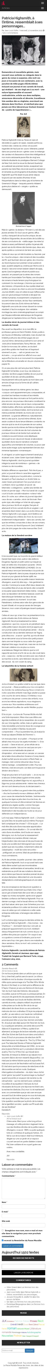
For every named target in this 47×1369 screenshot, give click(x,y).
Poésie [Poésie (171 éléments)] (18, 1335)
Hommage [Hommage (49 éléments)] (16, 1332)
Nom (4, 1202)
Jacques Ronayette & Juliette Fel (19, 1297)
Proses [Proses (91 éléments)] (33, 1321)
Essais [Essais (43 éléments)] (26, 1324)
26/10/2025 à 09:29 (10, 971)
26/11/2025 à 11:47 (14, 1119)
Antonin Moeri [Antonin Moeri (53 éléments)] (23, 1329)
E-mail (5, 1212)
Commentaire (8, 1176)
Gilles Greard (12, 1287)
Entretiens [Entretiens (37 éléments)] (10, 1321)
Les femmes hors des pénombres (27, 1302)
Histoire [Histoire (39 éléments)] (24, 1332)
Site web (6, 1221)
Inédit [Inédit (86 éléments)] (20, 1324)
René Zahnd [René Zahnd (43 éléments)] (33, 1324)
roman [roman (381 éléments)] (12, 1328)
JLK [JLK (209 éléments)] (4, 1320)
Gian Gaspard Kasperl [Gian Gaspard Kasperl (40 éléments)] (30, 1336)
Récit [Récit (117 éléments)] (40, 1321)
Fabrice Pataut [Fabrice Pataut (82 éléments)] (22, 1321)
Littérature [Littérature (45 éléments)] (6, 1324)
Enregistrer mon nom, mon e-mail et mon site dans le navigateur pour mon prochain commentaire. (22, 1233)
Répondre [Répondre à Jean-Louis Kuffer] (10, 1159)
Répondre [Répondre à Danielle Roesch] (6, 1114)
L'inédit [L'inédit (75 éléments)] (13, 1324)
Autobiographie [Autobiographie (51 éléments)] (34, 1332)
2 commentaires (12, 33)
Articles (6, 8)
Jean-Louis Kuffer (11, 30)
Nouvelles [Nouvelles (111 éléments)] (7, 1335)
